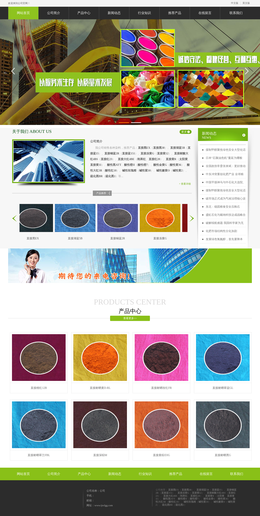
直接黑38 (159, 147)
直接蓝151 (128, 153)
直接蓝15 (217, 489)
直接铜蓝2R (111, 153)
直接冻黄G (147, 153)
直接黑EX (144, 147)
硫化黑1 (110, 176)
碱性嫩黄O (163, 170)
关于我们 (32, 131)
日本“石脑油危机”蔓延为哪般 (224, 157)
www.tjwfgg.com (103, 505)
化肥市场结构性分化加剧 (221, 231)
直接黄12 (162, 153)
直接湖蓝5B (177, 147)
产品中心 (83, 13)
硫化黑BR (96, 176)
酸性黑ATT (114, 164)
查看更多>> (130, 318)
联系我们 (236, 13)
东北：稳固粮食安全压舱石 (223, 206)
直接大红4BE (126, 159)
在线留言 (204, 13)
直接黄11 (95, 164)
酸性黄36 (175, 164)
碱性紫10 (145, 170)
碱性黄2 (178, 170)
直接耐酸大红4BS (216, 492)
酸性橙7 (143, 164)
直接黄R (171, 159)
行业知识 (144, 13)
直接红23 (106, 159)
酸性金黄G (160, 164)
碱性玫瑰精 (129, 170)
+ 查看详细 (185, 183)
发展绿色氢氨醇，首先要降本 (224, 239)
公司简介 (53, 13)
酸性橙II (129, 164)
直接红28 (154, 159)
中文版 (234, 3)
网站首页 (23, 13)
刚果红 (141, 159)
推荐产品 (174, 13)
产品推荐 (101, 193)
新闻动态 (114, 13)
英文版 (246, 3)
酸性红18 (110, 170)
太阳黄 (183, 159)
